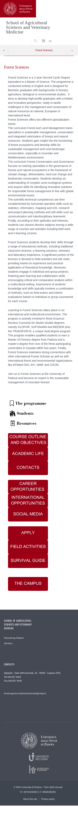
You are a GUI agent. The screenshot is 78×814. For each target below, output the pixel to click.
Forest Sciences (44, 50)
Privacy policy (48, 799)
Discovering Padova (14, 638)
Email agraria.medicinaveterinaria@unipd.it (25, 693)
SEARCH (67, 37)
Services (8, 643)
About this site (30, 799)
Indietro (4, 50)
